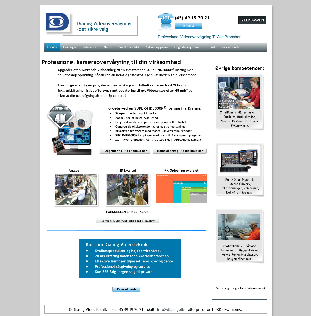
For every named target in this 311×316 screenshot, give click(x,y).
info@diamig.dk (170, 309)
